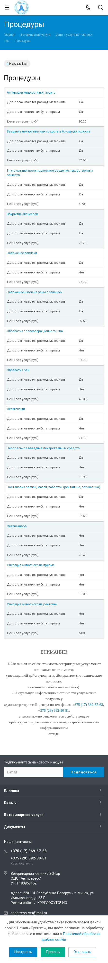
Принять (53, 952)
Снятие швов (17, 526)
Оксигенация (16, 409)
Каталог (11, 802)
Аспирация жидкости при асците (31, 92)
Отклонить (82, 952)
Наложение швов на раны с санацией (35, 292)
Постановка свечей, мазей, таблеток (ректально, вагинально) (53, 487)
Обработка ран (18, 370)
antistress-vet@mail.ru (29, 913)
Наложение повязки (22, 253)
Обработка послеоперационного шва (35, 331)
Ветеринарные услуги (24, 815)
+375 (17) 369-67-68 (29, 851)
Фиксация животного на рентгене (32, 604)
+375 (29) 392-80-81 (29, 858)
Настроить (23, 952)
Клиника (11, 790)
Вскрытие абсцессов (22, 214)
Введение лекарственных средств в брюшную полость (48, 131)
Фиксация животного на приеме (30, 565)
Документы (14, 827)
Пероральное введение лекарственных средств (43, 448)
